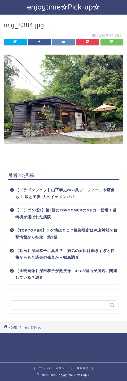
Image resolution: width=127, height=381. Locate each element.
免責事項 (83, 368)
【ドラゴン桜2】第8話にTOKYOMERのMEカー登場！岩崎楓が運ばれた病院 (65, 213)
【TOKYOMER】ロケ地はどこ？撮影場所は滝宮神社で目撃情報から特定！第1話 (66, 233)
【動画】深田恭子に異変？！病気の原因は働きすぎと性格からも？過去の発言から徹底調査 (65, 254)
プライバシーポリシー (53, 368)
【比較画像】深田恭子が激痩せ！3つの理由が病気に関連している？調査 (66, 274)
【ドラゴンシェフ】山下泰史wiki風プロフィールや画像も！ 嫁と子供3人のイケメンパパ (65, 193)
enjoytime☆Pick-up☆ (63, 7)
